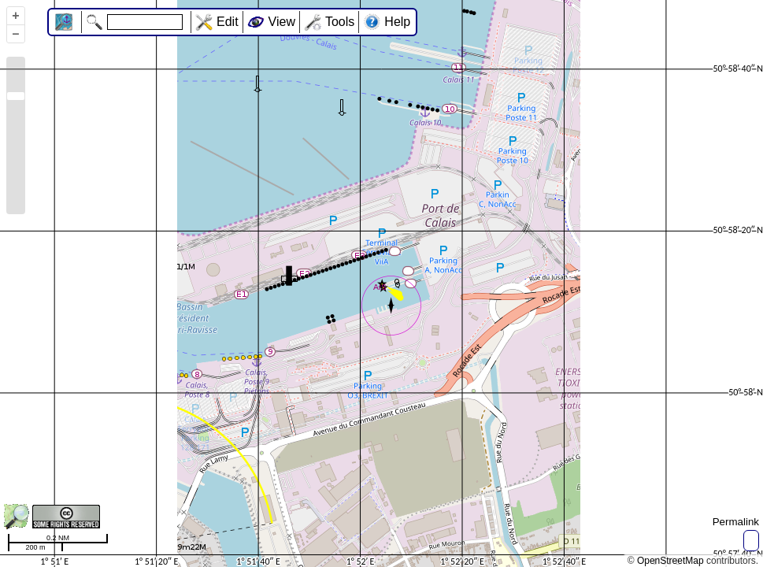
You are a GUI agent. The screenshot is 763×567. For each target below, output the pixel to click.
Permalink (736, 522)
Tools (339, 21)
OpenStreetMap (670, 560)
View (282, 21)
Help (397, 21)
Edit (228, 21)
